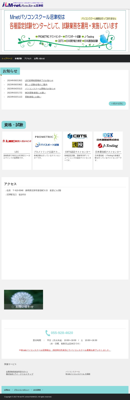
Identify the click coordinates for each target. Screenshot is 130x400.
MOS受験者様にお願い (35, 93)
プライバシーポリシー (21, 390)
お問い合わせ (39, 58)
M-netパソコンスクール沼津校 (22, 4)
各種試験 (18, 58)
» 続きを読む (117, 103)
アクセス (27, 58)
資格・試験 (13, 125)
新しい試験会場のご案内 (36, 84)
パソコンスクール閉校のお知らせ (40, 89)
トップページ (7, 58)
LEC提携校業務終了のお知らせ (39, 80)
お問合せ (7, 390)
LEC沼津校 (37, 390)
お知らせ (10, 71)
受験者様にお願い (33, 97)
